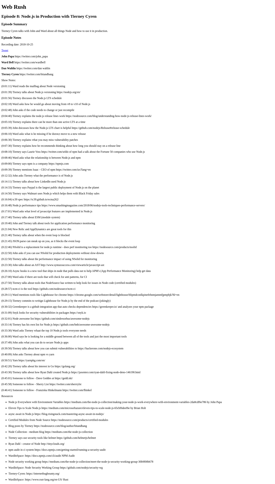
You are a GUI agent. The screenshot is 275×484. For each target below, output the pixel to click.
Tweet (4, 50)
